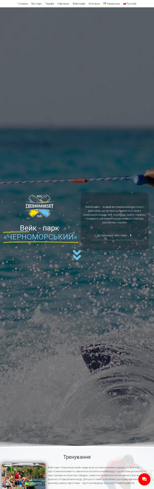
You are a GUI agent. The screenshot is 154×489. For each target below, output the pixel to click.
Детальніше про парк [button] (114, 237)
